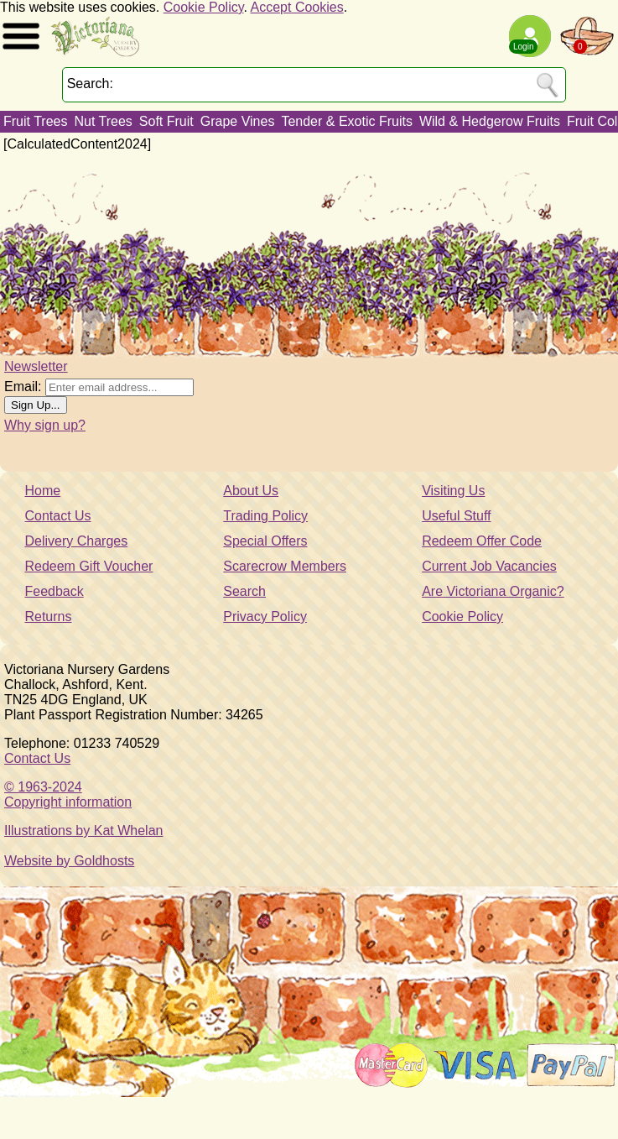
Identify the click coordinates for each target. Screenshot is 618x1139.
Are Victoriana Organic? (493, 591)
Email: (22, 386)
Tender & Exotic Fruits (347, 121)
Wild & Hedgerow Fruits (489, 121)
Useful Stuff (456, 516)
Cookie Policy (204, 7)
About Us (250, 490)
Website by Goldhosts (69, 861)
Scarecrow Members (284, 566)
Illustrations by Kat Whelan (83, 830)
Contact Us (57, 516)
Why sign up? (45, 425)
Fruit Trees (35, 121)
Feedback (53, 591)
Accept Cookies (297, 7)
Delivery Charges (75, 541)
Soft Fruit (166, 121)
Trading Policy (265, 516)
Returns (47, 616)
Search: (90, 83)
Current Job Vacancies (489, 566)
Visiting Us (453, 490)
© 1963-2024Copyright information (68, 794)
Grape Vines (237, 121)
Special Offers (265, 541)
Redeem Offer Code (482, 541)
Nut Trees (103, 121)
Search (244, 591)
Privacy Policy (265, 616)
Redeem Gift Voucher (88, 566)
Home (42, 490)
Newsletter (36, 366)
